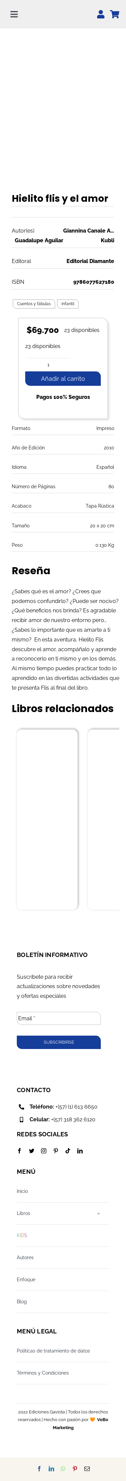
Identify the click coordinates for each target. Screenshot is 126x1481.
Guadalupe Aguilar (39, 240)
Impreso (105, 428)
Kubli (107, 240)
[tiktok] (68, 1150)
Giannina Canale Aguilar (89, 231)
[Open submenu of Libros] (98, 1213)
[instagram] (43, 1150)
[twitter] (31, 1150)
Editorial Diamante (90, 261)
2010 (109, 447)
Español (105, 467)
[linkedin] (80, 1150)
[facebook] (19, 1150)
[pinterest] (55, 1150)
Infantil (67, 303)
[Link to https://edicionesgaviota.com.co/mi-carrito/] (114, 14)
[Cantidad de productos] (48, 364)
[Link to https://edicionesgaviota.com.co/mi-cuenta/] (100, 14)
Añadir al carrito (63, 378)
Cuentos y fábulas (34, 303)
